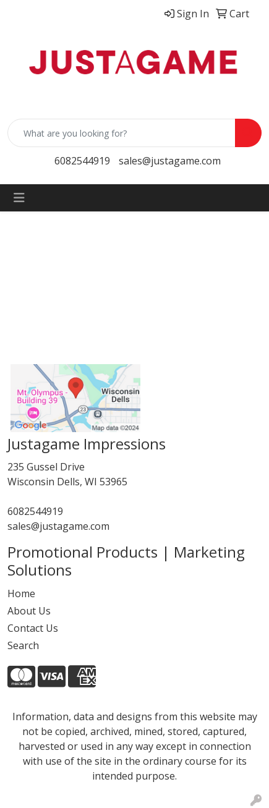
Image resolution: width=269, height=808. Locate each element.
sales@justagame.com (170, 161)
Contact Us (32, 628)
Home (21, 593)
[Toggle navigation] (19, 197)
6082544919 (82, 161)
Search (23, 645)
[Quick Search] (121, 133)
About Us (29, 611)
